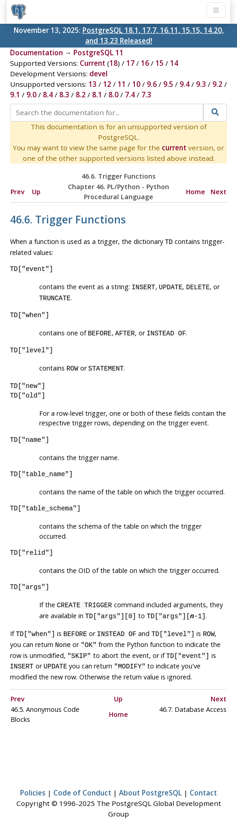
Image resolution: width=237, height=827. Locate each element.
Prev (17, 191)
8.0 (113, 94)
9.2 (217, 84)
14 (174, 63)
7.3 (146, 94)
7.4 (130, 94)
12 (107, 84)
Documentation (36, 52)
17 (130, 63)
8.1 (97, 94)
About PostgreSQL (150, 782)
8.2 (81, 94)
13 (92, 84)
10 (136, 84)
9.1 (15, 94)
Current (92, 63)
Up (36, 191)
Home (195, 191)
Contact (203, 782)
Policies (33, 782)
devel (98, 73)
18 (113, 63)
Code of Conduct (82, 782)
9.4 (185, 84)
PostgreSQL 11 (98, 52)
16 (145, 63)
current (174, 147)
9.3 (201, 84)
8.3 (64, 94)
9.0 (31, 94)
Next (219, 191)
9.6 (152, 84)
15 (159, 63)
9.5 (168, 84)
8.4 (48, 94)
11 (122, 84)
